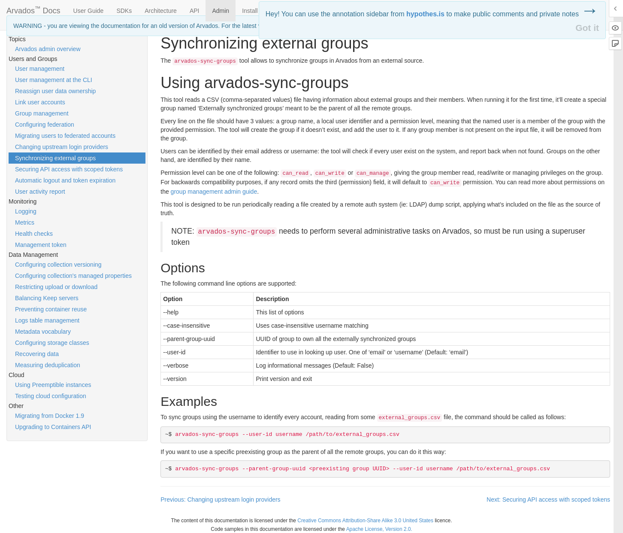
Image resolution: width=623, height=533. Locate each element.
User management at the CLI (53, 79)
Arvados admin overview (48, 49)
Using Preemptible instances (53, 384)
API (195, 10)
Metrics (24, 222)
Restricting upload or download (56, 286)
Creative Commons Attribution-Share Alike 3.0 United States (365, 521)
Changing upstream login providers (61, 146)
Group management (42, 113)
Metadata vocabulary (43, 331)
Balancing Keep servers (47, 298)
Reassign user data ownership (55, 91)
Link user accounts (40, 102)
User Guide (88, 10)
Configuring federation (44, 124)
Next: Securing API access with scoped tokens (548, 499)
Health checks (34, 233)
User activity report (40, 191)
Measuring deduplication (47, 365)
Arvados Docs (33, 9)
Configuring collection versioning (58, 264)
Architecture (161, 10)
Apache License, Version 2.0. (379, 529)
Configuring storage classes (52, 342)
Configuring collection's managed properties (73, 275)
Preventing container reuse (51, 309)
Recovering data (37, 353)
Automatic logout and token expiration (65, 180)
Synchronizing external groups (55, 158)
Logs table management (47, 320)
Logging (25, 211)
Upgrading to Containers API (53, 426)
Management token (41, 244)
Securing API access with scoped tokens (69, 169)
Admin (220, 10)
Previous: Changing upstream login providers (220, 499)
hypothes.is (425, 14)
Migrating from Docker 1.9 (49, 415)
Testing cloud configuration (50, 396)
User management (39, 68)
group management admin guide (214, 191)
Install (250, 10)
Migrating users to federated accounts (65, 135)
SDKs (124, 10)
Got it (587, 27)
